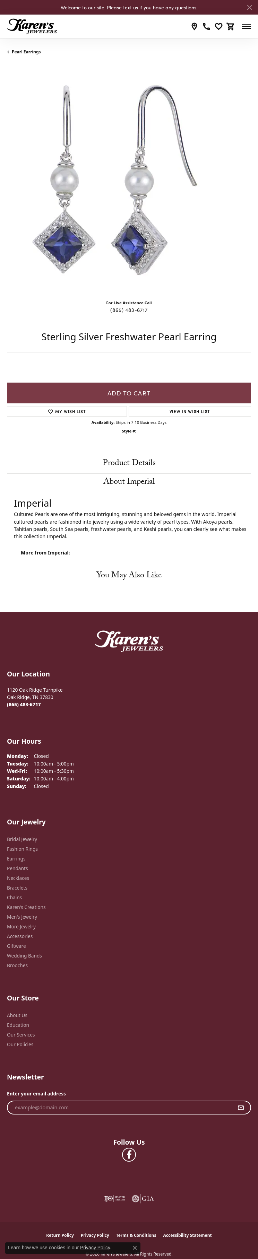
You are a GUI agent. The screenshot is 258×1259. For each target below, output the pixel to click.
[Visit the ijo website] (114, 1199)
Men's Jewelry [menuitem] (22, 916)
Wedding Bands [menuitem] (24, 955)
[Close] (249, 7)
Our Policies (20, 1044)
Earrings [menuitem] (16, 858)
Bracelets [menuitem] (17, 887)
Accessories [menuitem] (20, 936)
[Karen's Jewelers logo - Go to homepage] (32, 26)
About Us (17, 1015)
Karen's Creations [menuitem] (26, 907)
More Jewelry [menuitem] (21, 926)
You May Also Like (129, 576)
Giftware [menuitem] (16, 946)
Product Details (129, 464)
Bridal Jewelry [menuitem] (22, 839)
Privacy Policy (95, 1235)
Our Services (21, 1034)
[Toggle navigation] (247, 26)
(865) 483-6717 (128, 309)
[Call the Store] (24, 704)
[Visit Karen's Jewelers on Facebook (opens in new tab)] (129, 1155)
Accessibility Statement (187, 1235)
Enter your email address (36, 1093)
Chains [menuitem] (14, 897)
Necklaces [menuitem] (18, 878)
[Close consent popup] (135, 1248)
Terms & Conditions (136, 1235)
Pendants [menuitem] (17, 868)
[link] (194, 26)
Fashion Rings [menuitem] (22, 849)
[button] (218, 26)
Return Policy (60, 1235)
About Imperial (129, 482)
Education (18, 1025)
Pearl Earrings (26, 52)
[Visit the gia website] (143, 1199)
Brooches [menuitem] (17, 965)
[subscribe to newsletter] (240, 1107)
